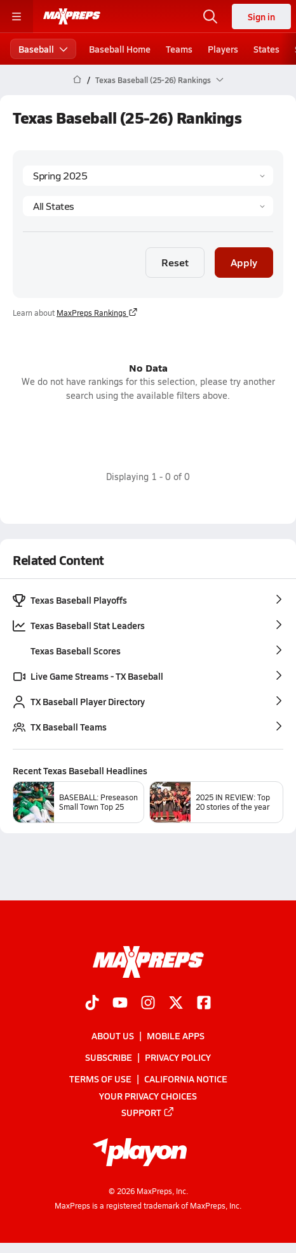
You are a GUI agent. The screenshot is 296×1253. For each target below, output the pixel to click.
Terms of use (100, 1078)
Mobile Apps (176, 1035)
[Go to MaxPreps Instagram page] (148, 1004)
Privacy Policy (178, 1057)
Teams (179, 48)
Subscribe (108, 1057)
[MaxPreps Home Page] (77, 80)
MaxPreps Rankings (97, 313)
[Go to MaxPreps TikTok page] (92, 1004)
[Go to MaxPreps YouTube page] (120, 1004)
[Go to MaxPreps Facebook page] (204, 1004)
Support (148, 1112)
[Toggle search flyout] (210, 16)
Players (223, 48)
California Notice (185, 1078)
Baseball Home (120, 48)
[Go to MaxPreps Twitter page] (176, 1004)
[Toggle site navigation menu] (16, 16)
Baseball (43, 48)
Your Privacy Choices (148, 1095)
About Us (112, 1035)
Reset (175, 262)
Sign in (261, 16)
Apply (244, 262)
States (266, 48)
